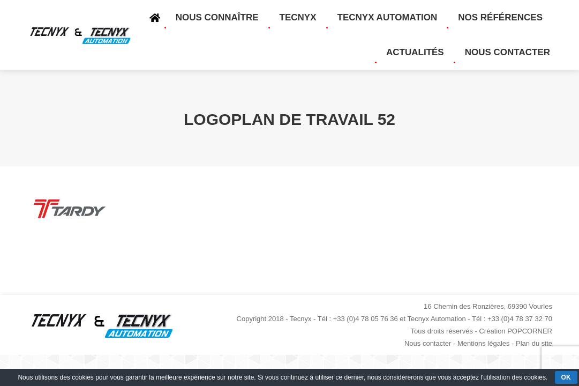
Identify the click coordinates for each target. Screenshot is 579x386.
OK (566, 377)
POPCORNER (529, 331)
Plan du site (534, 343)
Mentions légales (483, 343)
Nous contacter (427, 343)
